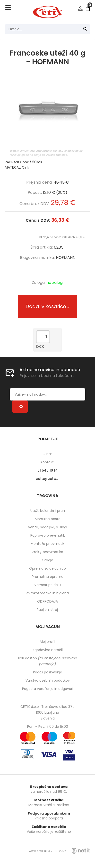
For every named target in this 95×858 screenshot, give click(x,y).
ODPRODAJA (47, 601)
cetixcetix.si (47, 478)
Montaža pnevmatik (47, 543)
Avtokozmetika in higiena (47, 593)
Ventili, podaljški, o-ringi (47, 527)
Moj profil (47, 641)
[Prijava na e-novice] (20, 406)
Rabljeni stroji (48, 609)
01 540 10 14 (47, 470)
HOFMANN (65, 257)
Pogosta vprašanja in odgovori (47, 688)
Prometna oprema (47, 576)
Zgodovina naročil (48, 649)
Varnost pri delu (47, 584)
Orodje (47, 560)
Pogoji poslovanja (47, 672)
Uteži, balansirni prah (47, 510)
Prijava (80, 8)
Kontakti (47, 462)
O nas (47, 453)
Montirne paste (47, 518)
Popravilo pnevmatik (47, 535)
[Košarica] (88, 8)
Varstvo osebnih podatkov (48, 680)
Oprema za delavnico (47, 568)
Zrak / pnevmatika (47, 551)
